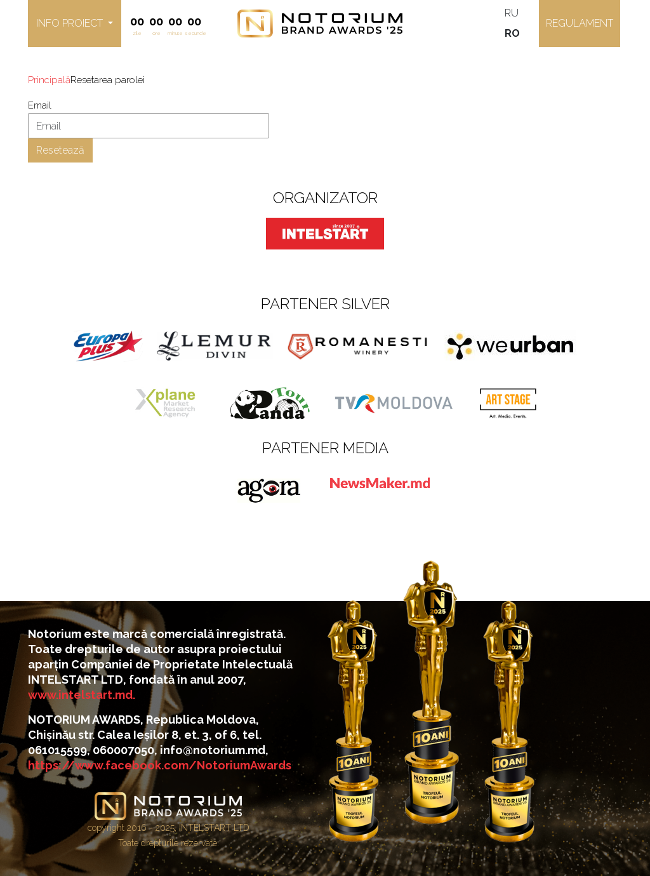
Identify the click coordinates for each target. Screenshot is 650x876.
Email (39, 105)
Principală (49, 80)
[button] (74, 23)
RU (512, 13)
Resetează (60, 150)
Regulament (579, 23)
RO (512, 33)
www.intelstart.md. (81, 694)
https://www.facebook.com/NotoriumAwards (159, 765)
